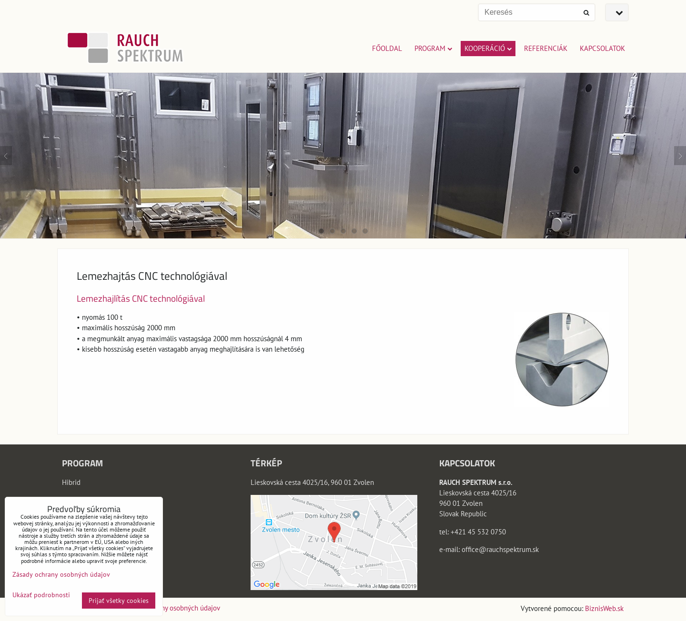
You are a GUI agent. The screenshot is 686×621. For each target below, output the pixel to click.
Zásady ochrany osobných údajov (171, 607)
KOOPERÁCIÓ (488, 48)
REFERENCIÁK (545, 48)
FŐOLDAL (387, 48)
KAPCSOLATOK (602, 48)
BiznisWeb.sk (604, 608)
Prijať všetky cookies (119, 600)
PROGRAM (433, 48)
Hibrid (71, 482)
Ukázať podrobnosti (41, 595)
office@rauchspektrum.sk (500, 549)
